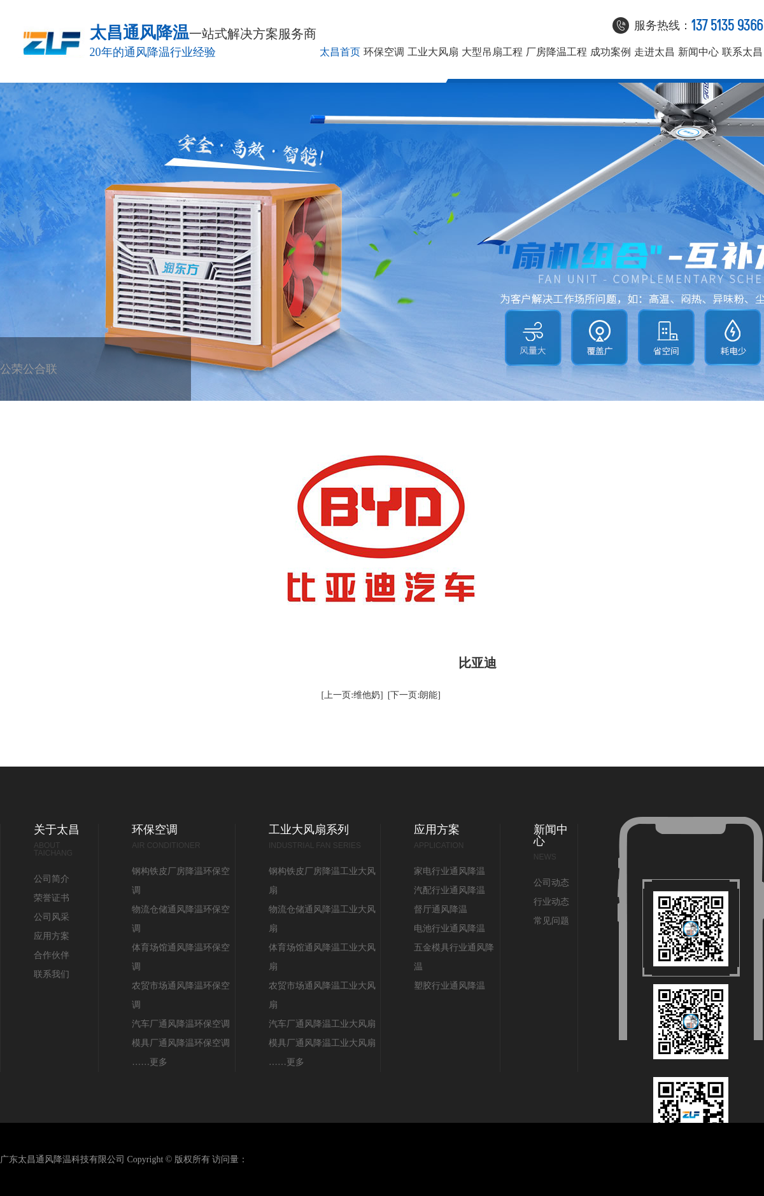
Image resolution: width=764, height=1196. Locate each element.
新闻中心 (698, 52)
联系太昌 (742, 52)
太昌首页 (340, 52)
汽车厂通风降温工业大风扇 (322, 1024)
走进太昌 (654, 52)
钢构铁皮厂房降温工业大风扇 (322, 880)
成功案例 (610, 52)
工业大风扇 (432, 52)
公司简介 (5, 382)
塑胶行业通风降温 (449, 986)
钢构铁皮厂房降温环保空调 (181, 880)
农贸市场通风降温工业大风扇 (322, 995)
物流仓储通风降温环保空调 (181, 919)
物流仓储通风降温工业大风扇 (322, 919)
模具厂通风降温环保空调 (181, 1043)
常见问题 (551, 921)
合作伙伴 (40, 382)
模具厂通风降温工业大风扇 (322, 1043)
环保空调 (384, 52)
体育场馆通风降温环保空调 (181, 957)
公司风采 (28, 382)
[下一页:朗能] (414, 695)
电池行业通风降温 (449, 928)
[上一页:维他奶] (352, 695)
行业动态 (551, 902)
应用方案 (51, 936)
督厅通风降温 (440, 909)
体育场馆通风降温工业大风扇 (322, 957)
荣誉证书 (17, 382)
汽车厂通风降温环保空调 (181, 1024)
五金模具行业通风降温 (454, 957)
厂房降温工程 (556, 52)
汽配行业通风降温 (449, 890)
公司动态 (551, 882)
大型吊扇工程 (492, 52)
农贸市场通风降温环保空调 (181, 995)
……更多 (149, 1062)
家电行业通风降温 (449, 871)
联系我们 (51, 382)
